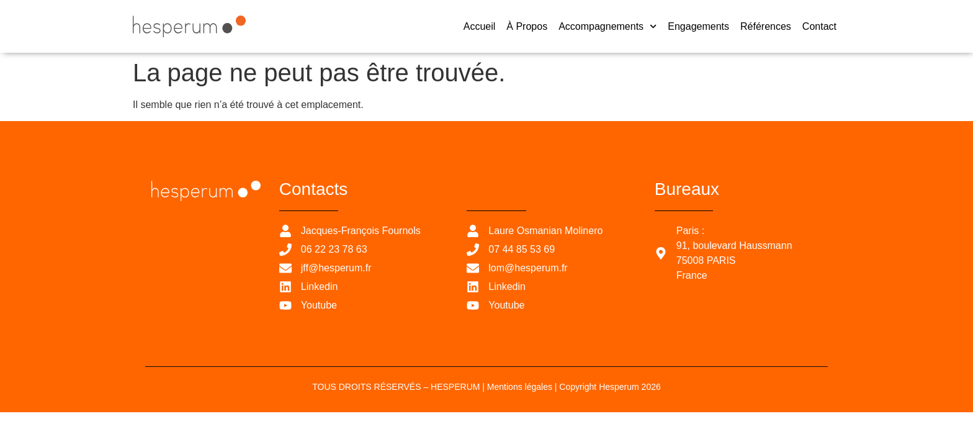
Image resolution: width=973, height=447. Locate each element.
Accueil (480, 26)
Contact (819, 26)
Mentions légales (519, 387)
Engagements (698, 26)
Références (765, 26)
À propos (526, 26)
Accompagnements (607, 26)
